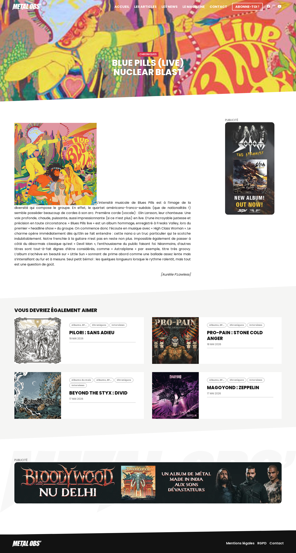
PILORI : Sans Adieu (91, 332)
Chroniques (148, 54)
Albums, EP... (79, 325)
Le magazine (194, 6)
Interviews (118, 325)
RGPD (262, 543)
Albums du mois (81, 380)
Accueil (121, 6)
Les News (170, 6)
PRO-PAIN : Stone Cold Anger (235, 335)
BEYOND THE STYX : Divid (98, 393)
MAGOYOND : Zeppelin (233, 387)
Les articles (145, 6)
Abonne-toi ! (247, 6)
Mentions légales (240, 543)
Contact (218, 6)
